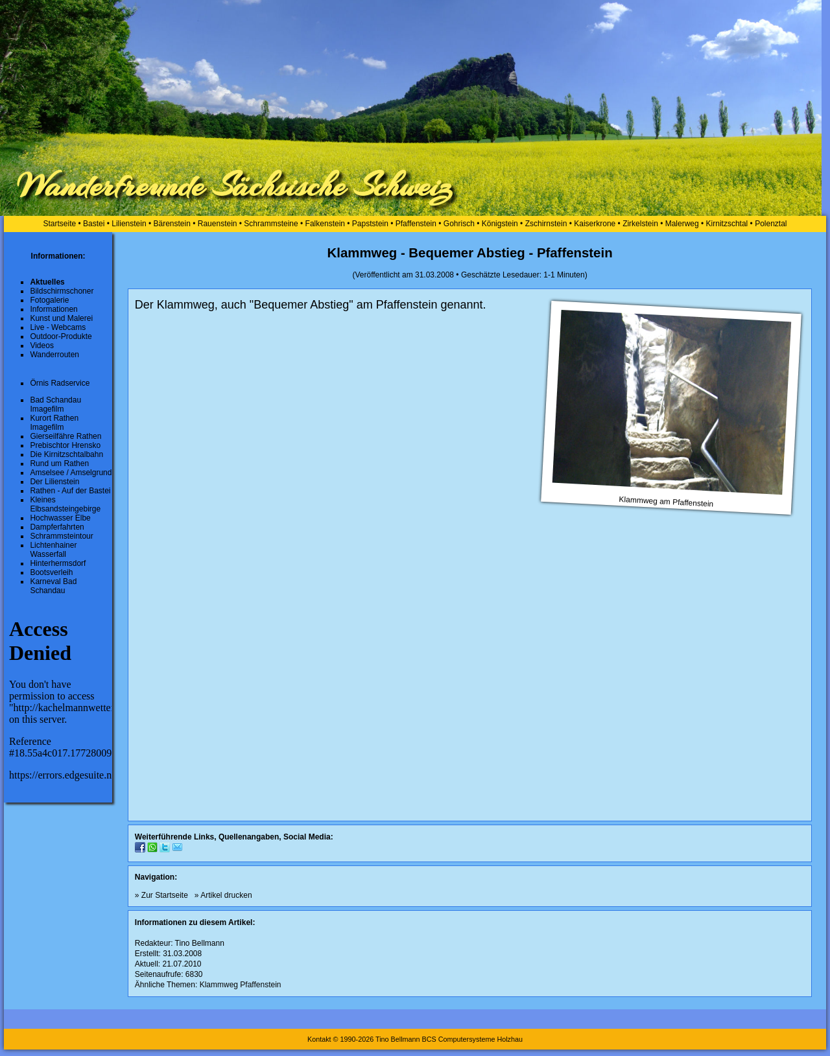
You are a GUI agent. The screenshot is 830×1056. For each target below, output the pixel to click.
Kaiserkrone (594, 223)
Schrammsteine (271, 223)
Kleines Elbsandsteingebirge (65, 504)
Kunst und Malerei (61, 318)
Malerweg (682, 223)
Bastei (93, 223)
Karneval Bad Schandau (53, 586)
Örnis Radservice (59, 383)
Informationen (53, 309)
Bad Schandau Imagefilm (55, 404)
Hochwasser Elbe (60, 517)
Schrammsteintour (61, 536)
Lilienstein (129, 223)
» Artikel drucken (223, 895)
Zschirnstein (546, 223)
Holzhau (510, 1039)
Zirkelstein (640, 223)
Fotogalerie (49, 300)
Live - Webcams (58, 327)
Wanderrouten (54, 354)
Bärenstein (172, 223)
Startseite (59, 223)
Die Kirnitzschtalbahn (66, 454)
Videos (41, 345)
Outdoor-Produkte (60, 336)
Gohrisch (459, 223)
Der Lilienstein (54, 481)
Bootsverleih (51, 572)
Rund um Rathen (59, 463)
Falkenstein (325, 223)
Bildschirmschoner (61, 291)
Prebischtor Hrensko (65, 445)
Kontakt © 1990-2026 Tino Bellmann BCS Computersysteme (401, 1039)
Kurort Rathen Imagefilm (54, 423)
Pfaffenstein (416, 223)
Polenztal (771, 223)
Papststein (370, 223)
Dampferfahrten (57, 527)
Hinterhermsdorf (58, 563)
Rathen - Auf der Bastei (70, 490)
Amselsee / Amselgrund (71, 472)
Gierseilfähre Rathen (65, 436)
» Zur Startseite (161, 895)
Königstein (500, 223)
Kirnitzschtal (727, 223)
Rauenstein (217, 223)
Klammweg (219, 984)
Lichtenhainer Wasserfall (53, 550)
